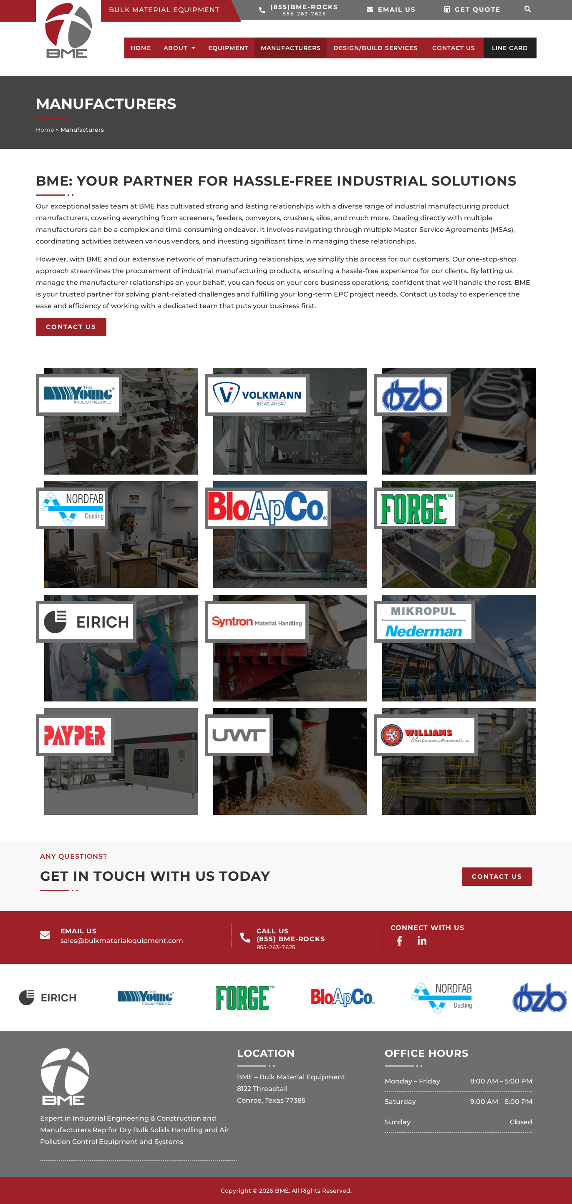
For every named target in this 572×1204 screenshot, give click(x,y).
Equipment (228, 48)
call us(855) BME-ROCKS (291, 938)
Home (141, 48)
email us (78, 931)
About (180, 48)
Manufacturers (291, 48)
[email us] (45, 935)
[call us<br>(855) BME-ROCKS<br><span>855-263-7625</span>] (245, 938)
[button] (528, 9)
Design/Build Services (375, 48)
